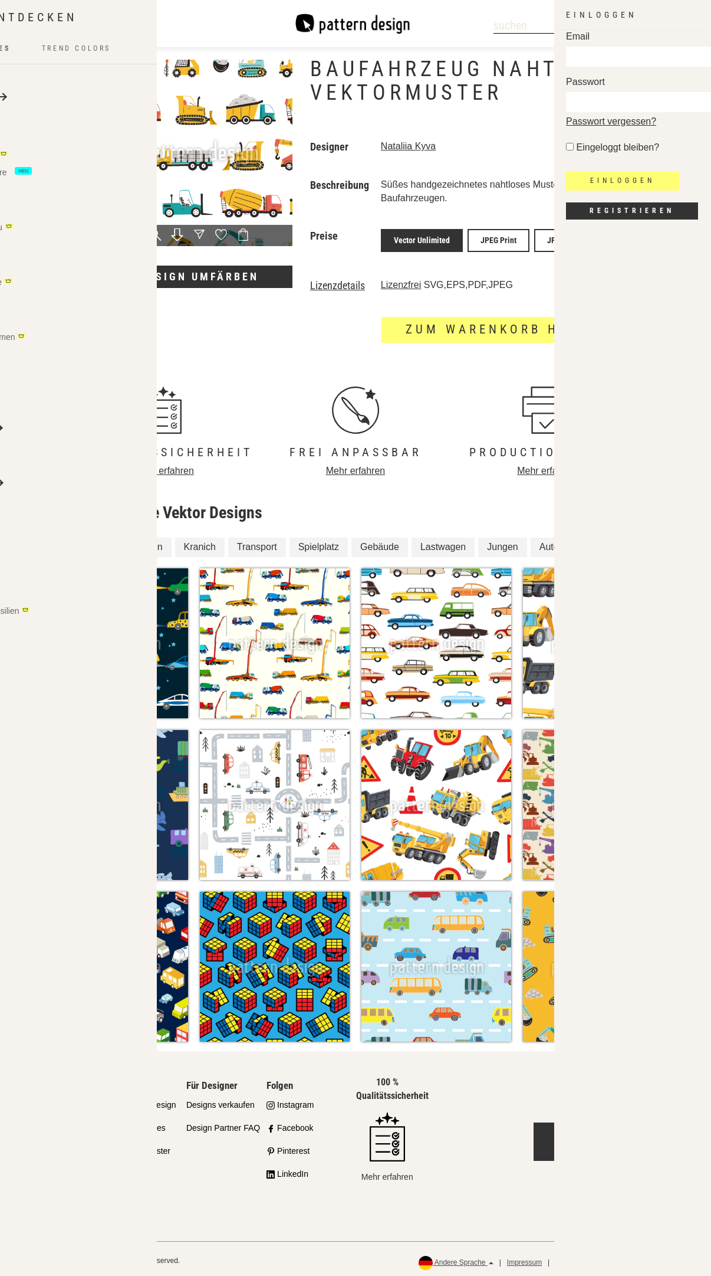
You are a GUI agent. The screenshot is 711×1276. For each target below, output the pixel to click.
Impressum (524, 1259)
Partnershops (49, 1137)
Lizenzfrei (401, 281)
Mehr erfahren (164, 467)
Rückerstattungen (664, 1259)
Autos (551, 543)
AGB (615, 1259)
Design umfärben (199, 276)
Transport (257, 543)
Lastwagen (443, 543)
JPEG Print (498, 238)
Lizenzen (41, 1160)
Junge (598, 543)
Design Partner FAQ (223, 1123)
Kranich (200, 543)
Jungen (502, 543)
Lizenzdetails (337, 281)
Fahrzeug (69, 543)
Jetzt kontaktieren (622, 1138)
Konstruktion (136, 543)
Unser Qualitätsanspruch (58, 1107)
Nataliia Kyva (408, 146)
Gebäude (379, 543)
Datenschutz (575, 1259)
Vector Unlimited (422, 238)
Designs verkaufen (220, 1100)
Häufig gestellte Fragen (54, 1190)
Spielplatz (318, 543)
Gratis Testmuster (138, 1146)
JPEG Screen (568, 238)
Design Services (136, 1123)
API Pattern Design (141, 1100)
